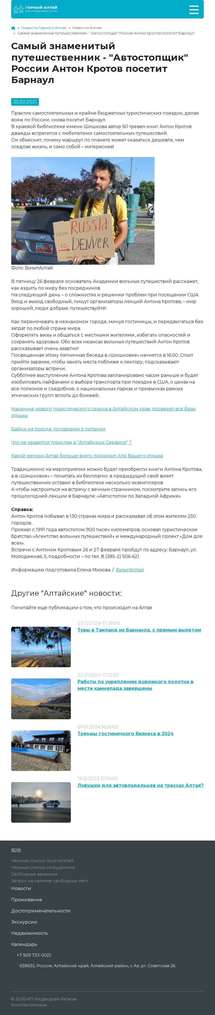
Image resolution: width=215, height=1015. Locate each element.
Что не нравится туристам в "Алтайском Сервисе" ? (71, 442)
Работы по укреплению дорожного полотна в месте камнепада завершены (135, 685)
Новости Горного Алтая (43, 28)
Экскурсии (24, 922)
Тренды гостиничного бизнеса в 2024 (126, 733)
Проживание (26, 899)
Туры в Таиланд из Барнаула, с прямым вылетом (139, 630)
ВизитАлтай (130, 569)
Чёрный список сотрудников (43, 867)
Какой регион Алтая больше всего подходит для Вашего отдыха (87, 455)
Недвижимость (29, 933)
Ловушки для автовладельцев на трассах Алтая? (141, 785)
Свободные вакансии (34, 874)
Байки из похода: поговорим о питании (58, 429)
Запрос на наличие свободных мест (49, 881)
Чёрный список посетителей (42, 860)
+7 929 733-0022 (34, 955)
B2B (16, 850)
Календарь (24, 944)
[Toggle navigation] (194, 9)
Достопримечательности (41, 911)
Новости (21, 888)
